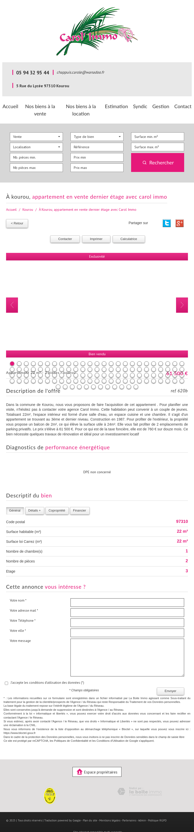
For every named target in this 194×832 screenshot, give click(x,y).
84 (68, 370)
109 (114, 376)
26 (12, 359)
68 (132, 365)
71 (153, 365)
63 (97, 365)
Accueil (12, 105)
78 (26, 370)
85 (76, 370)
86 (83, 370)
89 (104, 370)
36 (83, 359)
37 (90, 359)
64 (104, 365)
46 (153, 359)
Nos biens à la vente (42, 105)
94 (139, 370)
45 (146, 359)
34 (68, 359)
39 (104, 359)
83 (61, 370)
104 (79, 376)
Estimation (120, 105)
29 (33, 359)
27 (19, 359)
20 (146, 353)
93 (132, 370)
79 (33, 370)
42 (125, 359)
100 (182, 370)
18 (132, 353)
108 (107, 376)
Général (14, 500)
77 (19, 370)
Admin (142, 810)
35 (76, 359)
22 (160, 353)
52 (19, 365)
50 (182, 359)
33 (61, 359)
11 (83, 353)
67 (125, 365)
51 (12, 365)
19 (139, 353)
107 (100, 376)
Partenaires (129, 810)
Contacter (65, 228)
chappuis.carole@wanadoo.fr (80, 72)
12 (90, 353)
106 (93, 376)
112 (136, 376)
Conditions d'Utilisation (110, 730)
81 (47, 370)
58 (61, 365)
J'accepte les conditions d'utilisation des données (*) (47, 672)
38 (97, 359)
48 (167, 359)
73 (167, 365)
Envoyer (170, 681)
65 (111, 365)
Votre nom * (18, 590)
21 (153, 353)
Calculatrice (128, 228)
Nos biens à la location (85, 105)
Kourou (27, 200)
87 (90, 370)
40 (111, 359)
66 (118, 365)
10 (76, 353)
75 (182, 365)
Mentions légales (109, 810)
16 (118, 353)
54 (33, 365)
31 (47, 359)
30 (40, 359)
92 (125, 370)
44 (139, 359)
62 (90, 365)
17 (125, 353)
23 (167, 353)
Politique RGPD (157, 810)
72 (160, 365)
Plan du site (90, 810)
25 (182, 353)
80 (40, 370)
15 (111, 353)
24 (175, 353)
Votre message (20, 630)
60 (76, 365)
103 (72, 376)
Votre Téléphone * (23, 610)
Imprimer (96, 228)
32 (54, 359)
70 (146, 365)
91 (118, 370)
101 (58, 376)
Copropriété (56, 500)
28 (26, 359)
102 (65, 376)
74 (175, 365)
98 (167, 370)
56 (47, 365)
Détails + (34, 500)
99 (175, 370)
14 (104, 353)
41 (118, 359)
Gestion (161, 105)
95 (146, 370)
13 (97, 353)
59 (68, 365)
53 (26, 365)
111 (129, 376)
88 (97, 370)
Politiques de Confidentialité (71, 730)
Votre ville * (18, 620)
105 (86, 376)
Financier (79, 500)
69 (139, 365)
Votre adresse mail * (24, 600)
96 (153, 370)
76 (12, 370)
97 (160, 370)
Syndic (142, 105)
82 (54, 370)
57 (54, 365)
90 (111, 370)
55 (40, 365)
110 (121, 376)
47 (160, 359)
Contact (181, 105)
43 (132, 359)
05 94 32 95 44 (32, 72)
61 (83, 365)
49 (175, 359)
